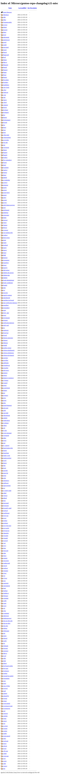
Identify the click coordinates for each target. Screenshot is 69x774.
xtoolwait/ (5, 741)
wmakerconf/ (6, 563)
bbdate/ (5, 60)
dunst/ (4, 127)
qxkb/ (4, 410)
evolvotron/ (6, 147)
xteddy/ (5, 733)
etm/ (4, 145)
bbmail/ (5, 67)
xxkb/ (4, 763)
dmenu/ (5, 117)
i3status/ (5, 225)
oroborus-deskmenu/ (8, 353)
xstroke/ (5, 731)
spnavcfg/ (5, 473)
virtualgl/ (5, 538)
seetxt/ (4, 440)
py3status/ (5, 380)
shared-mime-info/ (8, 448)
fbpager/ (5, 152)
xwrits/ (5, 761)
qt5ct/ (4, 398)
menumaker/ (6, 308)
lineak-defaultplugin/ (8, 280)
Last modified (22, 8)
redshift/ (5, 418)
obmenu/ (5, 340)
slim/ (4, 465)
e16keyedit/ (6, 135)
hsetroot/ (5, 220)
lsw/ (4, 290)
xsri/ (4, 723)
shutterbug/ (6, 453)
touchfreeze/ (6, 513)
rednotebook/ (6, 415)
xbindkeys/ (6, 593)
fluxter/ (5, 162)
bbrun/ (4, 75)
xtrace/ (5, 743)
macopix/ (5, 293)
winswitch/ (6, 560)
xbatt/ (4, 588)
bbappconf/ (6, 55)
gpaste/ (5, 195)
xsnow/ (5, 721)
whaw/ (5, 555)
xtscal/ (4, 748)
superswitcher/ (7, 485)
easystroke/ (6, 140)
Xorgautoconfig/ (7, 22)
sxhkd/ (5, 493)
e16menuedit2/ (7, 137)
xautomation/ (6, 586)
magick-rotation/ (7, 295)
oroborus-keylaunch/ (8, 355)
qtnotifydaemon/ (7, 405)
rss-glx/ (5, 430)
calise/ (4, 90)
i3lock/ (5, 222)
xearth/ (5, 641)
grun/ (4, 207)
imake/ (5, 242)
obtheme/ (5, 343)
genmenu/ (5, 185)
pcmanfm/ (5, 368)
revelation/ (6, 423)
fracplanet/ (6, 167)
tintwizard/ (6, 503)
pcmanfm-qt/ (6, 365)
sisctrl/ (5, 460)
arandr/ (5, 45)
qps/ (4, 393)
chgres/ (5, 100)
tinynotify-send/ (7, 508)
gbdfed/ (5, 177)
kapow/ (5, 250)
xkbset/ (5, 663)
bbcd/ (4, 57)
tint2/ (4, 500)
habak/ (5, 217)
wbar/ (4, 548)
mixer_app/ (6, 313)
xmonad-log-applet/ (8, 676)
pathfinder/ (6, 363)
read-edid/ (5, 413)
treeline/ (5, 520)
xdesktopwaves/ (7, 618)
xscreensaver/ (6, 708)
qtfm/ (4, 403)
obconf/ (5, 335)
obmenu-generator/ (8, 338)
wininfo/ (5, 558)
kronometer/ (6, 260)
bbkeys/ (5, 62)
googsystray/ (6, 192)
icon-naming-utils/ (8, 232)
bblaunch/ (5, 65)
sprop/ (4, 475)
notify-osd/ (6, 325)
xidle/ (4, 658)
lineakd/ (5, 285)
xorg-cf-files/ (6, 686)
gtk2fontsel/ (6, 210)
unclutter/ (5, 523)
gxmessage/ (6, 215)
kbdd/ (4, 255)
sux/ (4, 488)
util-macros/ (6, 530)
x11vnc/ (5, 578)
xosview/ (5, 688)
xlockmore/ (6, 671)
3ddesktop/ (6, 15)
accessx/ (5, 25)
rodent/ (5, 425)
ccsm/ (4, 95)
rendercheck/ (6, 420)
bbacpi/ (5, 52)
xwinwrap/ (6, 756)
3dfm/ (4, 20)
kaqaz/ (4, 252)
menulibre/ (6, 305)
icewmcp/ (5, 230)
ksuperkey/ (6, 262)
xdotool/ (5, 638)
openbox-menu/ (7, 348)
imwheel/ (5, 245)
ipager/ (5, 247)
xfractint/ (5, 648)
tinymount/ (6, 505)
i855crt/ (5, 227)
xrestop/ (5, 698)
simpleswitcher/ (7, 458)
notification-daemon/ (8, 323)
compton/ (5, 105)
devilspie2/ (6, 112)
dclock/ (5, 107)
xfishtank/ (5, 646)
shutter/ (5, 450)
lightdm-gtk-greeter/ (8, 272)
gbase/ (4, 175)
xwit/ (4, 758)
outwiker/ (5, 358)
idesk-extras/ (6, 237)
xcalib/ (5, 601)
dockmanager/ (7, 120)
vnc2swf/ (5, 540)
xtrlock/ (5, 746)
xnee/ (4, 681)
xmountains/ (6, 678)
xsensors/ (5, 713)
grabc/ (4, 197)
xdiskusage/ (6, 631)
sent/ (4, 443)
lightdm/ (5, 277)
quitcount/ (5, 408)
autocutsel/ (6, 47)
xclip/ (4, 611)
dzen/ (4, 132)
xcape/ (4, 603)
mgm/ (4, 310)
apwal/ (5, 42)
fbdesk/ (5, 150)
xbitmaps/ (5, 596)
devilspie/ (5, 110)
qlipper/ (5, 390)
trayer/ (4, 518)
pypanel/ (5, 383)
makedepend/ (6, 298)
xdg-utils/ (5, 626)
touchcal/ (5, 510)
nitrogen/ (5, 320)
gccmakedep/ (6, 180)
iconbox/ (5, 235)
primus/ (5, 375)
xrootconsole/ (6, 703)
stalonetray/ (6, 480)
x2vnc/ (5, 573)
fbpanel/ (5, 155)
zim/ (4, 768)
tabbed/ (5, 498)
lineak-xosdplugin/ (8, 282)
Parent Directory (7, 12)
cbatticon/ (5, 92)
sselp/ (4, 478)
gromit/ (5, 200)
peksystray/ (6, 370)
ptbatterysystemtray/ (8, 378)
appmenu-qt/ (6, 40)
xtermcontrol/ (6, 736)
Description (33, 8)
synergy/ (5, 495)
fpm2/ (4, 165)
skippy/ (5, 463)
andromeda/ (6, 37)
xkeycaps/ (5, 668)
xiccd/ (4, 656)
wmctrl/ (5, 565)
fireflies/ (5, 157)
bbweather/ (6, 80)
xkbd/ (4, 661)
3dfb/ (4, 17)
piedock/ (5, 373)
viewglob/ (5, 535)
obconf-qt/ (6, 333)
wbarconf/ (5, 550)
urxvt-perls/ (6, 528)
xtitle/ (4, 738)
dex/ (4, 115)
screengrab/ (6, 435)
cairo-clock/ (6, 87)
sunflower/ (6, 483)
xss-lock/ (5, 726)
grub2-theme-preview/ (9, 205)
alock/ (4, 35)
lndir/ (4, 287)
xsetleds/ (5, 716)
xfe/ (4, 643)
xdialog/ (5, 628)
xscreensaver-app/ (8, 706)
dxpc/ (4, 130)
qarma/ (5, 385)
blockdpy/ (5, 82)
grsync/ (5, 202)
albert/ (4, 32)
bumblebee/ (6, 85)
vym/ (4, 543)
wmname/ (5, 570)
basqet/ (5, 50)
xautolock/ (6, 583)
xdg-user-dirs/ (6, 623)
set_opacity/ (6, 445)
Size (29, 8)
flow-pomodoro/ (7, 160)
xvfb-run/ (5, 751)
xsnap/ (4, 718)
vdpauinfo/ (6, 533)
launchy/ (5, 267)
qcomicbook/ (6, 388)
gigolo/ (5, 187)
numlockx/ (6, 330)
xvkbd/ (5, 753)
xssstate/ (5, 728)
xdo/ (4, 633)
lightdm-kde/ (6, 275)
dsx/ (4, 125)
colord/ (5, 102)
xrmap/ (5, 701)
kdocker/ (5, 257)
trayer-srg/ (5, 515)
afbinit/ (5, 27)
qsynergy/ (5, 395)
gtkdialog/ (5, 212)
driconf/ (5, 122)
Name (10, 8)
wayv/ (4, 545)
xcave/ (4, 606)
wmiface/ (5, 568)
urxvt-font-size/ (7, 525)
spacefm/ (5, 470)
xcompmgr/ (6, 613)
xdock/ (5, 636)
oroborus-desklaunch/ (9, 350)
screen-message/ (7, 433)
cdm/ (4, 97)
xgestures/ (5, 651)
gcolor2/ (5, 182)
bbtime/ (5, 77)
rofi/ (4, 428)
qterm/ (4, 400)
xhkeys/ (5, 653)
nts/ (4, 328)
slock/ (4, 468)
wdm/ (4, 553)
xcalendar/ (6, 598)
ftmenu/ (5, 172)
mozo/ (4, 315)
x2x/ (4, 575)
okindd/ (5, 345)
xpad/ (4, 691)
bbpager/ (5, 70)
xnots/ (4, 683)
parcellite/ (5, 360)
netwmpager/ (6, 318)
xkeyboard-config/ (8, 666)
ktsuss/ (5, 265)
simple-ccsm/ (6, 455)
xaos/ (4, 581)
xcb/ (4, 608)
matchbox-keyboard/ (8, 300)
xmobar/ (5, 673)
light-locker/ (6, 270)
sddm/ (4, 438)
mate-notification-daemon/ (10, 303)
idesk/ (4, 240)
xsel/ (4, 711)
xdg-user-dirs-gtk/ (8, 621)
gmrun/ (5, 190)
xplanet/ (5, 693)
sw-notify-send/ (7, 490)
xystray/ (5, 766)
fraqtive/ (5, 170)
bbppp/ (5, 72)
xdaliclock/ (6, 616)
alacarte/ (5, 30)
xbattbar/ (5, 591)
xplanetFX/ (6, 696)
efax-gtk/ (5, 142)
